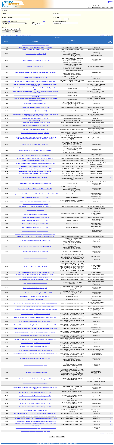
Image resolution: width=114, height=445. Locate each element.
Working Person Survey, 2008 (35, 299)
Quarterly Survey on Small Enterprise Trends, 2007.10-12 (35, 122)
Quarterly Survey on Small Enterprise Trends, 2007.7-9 (35, 107)
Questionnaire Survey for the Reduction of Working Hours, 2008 (35, 378)
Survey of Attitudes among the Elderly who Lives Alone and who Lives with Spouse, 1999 (35, 353)
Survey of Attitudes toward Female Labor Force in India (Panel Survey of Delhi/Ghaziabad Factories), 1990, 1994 (35, 92)
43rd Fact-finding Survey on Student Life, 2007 (35, 214)
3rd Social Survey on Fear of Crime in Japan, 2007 (35, 177)
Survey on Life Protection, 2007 (35, 120)
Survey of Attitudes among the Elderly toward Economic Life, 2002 (35, 350)
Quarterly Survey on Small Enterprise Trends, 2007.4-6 (35, 49)
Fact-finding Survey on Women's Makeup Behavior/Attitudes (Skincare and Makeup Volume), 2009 (35, 424)
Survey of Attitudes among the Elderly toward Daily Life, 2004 (35, 335)
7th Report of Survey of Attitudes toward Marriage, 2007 (35, 118)
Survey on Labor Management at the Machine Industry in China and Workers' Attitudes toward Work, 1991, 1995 (35, 99)
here (9, 21)
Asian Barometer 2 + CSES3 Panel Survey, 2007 (35, 383)
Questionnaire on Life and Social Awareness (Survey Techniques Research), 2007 (35, 428)
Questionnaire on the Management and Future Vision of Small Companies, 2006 (35, 81)
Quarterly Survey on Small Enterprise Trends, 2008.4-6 (35, 217)
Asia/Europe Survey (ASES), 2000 (35, 210)
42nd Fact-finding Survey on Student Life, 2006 (35, 77)
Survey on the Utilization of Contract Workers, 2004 (35, 129)
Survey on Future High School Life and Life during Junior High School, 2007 (35, 272)
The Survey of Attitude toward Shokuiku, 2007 (35, 258)
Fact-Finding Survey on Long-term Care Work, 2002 (35, 220)
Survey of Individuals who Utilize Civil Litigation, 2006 (35, 45)
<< (95, 35)
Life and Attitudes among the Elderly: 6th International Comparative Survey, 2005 (35, 332)
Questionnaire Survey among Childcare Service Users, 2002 (35, 201)
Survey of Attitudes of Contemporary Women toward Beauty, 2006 (35, 47)
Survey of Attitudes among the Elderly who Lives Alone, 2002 (35, 346)
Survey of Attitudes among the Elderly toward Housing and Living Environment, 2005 (35, 325)
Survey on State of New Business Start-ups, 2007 (35, 204)
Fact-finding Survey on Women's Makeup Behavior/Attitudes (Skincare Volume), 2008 (35, 418)
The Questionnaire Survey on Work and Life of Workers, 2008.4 (35, 240)
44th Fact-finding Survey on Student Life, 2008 (35, 410)
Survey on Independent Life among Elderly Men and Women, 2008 (35, 293)
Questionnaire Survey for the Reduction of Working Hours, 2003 (35, 392)
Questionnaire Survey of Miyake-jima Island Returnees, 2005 (35, 166)
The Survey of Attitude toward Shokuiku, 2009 (35, 372)
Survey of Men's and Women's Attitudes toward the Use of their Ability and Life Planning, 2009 (35, 388)
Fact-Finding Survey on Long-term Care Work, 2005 (35, 231)
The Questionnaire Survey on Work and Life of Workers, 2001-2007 (35, 189)
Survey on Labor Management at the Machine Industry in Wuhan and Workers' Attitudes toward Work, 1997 (35, 85)
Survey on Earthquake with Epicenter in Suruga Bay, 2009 (35, 431)
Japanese (110, 2)
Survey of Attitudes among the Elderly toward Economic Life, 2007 (35, 321)
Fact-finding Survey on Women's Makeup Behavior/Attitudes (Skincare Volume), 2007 (35, 413)
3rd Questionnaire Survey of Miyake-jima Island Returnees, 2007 (35, 171)
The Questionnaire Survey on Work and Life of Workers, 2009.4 (35, 358)
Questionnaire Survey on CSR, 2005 (35, 66)
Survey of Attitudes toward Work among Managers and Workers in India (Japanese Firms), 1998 (35, 88)
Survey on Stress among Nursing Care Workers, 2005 (35, 155)
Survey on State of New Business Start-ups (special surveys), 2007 (35, 206)
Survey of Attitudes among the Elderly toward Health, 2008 (35, 314)
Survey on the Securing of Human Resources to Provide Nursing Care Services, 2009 (35, 328)
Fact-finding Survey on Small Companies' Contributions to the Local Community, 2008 (35, 309)
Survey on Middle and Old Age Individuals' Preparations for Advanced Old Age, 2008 (35, 317)
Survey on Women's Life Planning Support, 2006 (35, 288)
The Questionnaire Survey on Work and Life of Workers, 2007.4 (35, 60)
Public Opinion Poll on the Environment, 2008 (35, 365)
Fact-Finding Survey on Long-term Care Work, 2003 (35, 223)
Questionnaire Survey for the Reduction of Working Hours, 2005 (35, 399)
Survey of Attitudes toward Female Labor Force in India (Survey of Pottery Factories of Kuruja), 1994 (35, 95)
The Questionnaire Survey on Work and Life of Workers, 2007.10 (35, 150)
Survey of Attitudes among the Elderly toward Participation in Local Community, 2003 (35, 339)
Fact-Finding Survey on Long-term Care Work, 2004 (35, 227)
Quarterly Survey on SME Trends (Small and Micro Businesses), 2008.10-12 (35, 274)
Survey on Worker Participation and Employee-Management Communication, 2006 (35, 72)
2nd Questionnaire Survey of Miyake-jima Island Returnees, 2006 (35, 168)
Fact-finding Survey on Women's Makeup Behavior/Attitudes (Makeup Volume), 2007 (35, 416)
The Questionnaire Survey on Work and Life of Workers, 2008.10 (35, 246)
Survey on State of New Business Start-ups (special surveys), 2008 (35, 279)
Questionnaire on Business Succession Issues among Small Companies (35, 158)
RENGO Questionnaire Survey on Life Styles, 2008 (35, 251)
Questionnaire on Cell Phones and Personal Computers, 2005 (35, 183)
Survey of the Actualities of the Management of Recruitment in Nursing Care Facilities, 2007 (35, 194)
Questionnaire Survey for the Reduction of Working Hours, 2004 (35, 396)
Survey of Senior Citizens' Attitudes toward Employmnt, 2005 (35, 296)
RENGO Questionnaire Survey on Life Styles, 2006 (35, 125)
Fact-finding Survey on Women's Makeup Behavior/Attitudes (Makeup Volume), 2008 (35, 421)
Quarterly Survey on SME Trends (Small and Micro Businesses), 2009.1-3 (35, 306)
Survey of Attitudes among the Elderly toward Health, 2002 (35, 343)
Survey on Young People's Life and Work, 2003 (35, 283)
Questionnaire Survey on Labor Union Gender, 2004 (35, 144)
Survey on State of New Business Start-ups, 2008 (35, 277)
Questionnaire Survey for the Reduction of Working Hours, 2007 (35, 406)
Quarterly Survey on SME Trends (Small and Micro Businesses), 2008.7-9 (35, 236)
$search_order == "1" (11, 29)
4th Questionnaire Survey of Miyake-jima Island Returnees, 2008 (35, 173)
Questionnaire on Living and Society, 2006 (35, 54)
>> (105, 35)
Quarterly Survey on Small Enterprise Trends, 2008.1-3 (35, 160)
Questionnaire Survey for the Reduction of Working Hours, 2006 (35, 403)
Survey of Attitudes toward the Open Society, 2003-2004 (35, 133)
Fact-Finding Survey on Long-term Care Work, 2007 (35, 197)
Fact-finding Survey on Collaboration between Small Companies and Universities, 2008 (35, 303)
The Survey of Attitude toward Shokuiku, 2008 (35, 267)
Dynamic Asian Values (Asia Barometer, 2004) (35, 110)
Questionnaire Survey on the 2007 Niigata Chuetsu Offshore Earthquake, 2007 (35, 163)
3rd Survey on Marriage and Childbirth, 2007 (35, 103)
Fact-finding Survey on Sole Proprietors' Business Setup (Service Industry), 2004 (35, 234)
